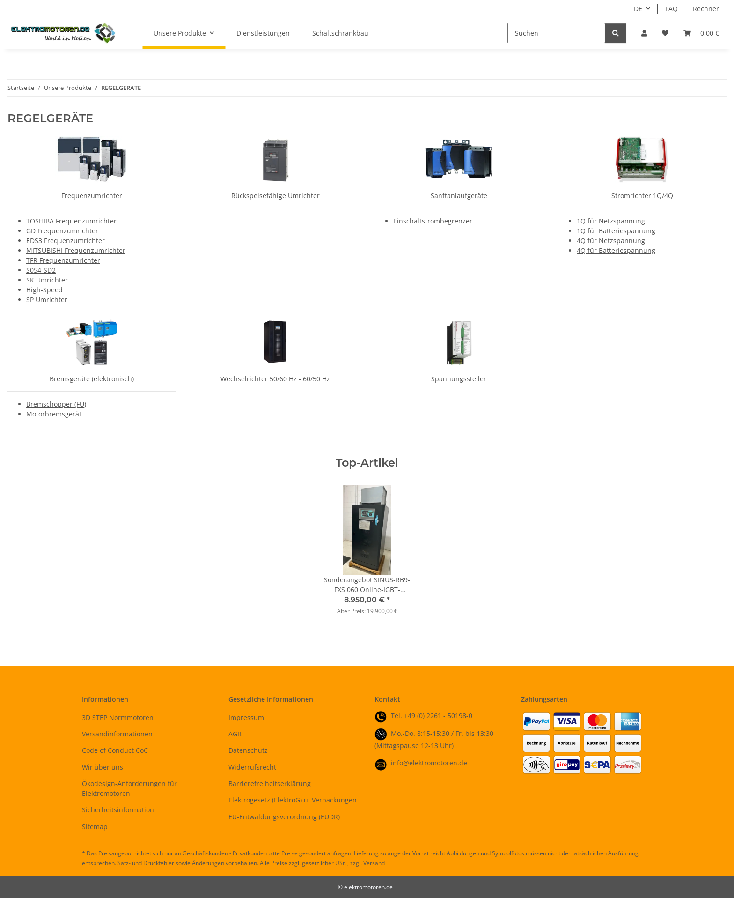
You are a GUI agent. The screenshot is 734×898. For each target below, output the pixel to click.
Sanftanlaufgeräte (459, 195)
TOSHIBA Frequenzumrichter (71, 220)
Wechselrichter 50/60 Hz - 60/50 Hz (275, 378)
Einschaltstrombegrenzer (432, 220)
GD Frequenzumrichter (62, 230)
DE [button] (638, 8)
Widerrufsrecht (252, 767)
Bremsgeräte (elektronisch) (92, 378)
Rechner (706, 8)
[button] (644, 33)
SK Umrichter (47, 279)
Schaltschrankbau (340, 33)
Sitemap (95, 826)
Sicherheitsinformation (118, 809)
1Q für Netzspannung (611, 220)
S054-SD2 (41, 270)
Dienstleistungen (263, 33)
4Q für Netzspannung (611, 240)
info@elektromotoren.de (429, 762)
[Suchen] (556, 33)
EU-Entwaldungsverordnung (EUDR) (284, 816)
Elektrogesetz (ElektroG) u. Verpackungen (292, 799)
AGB (235, 733)
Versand (374, 863)
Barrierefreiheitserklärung (269, 783)
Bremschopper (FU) (56, 404)
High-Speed (44, 289)
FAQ (671, 8)
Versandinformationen (117, 733)
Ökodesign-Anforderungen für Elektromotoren (129, 788)
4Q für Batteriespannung (616, 250)
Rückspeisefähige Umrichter (275, 195)
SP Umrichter (46, 299)
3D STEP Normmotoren (118, 717)
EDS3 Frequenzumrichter (65, 240)
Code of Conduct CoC (115, 750)
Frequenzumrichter (91, 195)
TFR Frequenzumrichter (63, 260)
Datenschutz (248, 750)
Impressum (246, 717)
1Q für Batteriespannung (616, 230)
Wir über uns (102, 767)
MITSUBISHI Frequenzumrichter (75, 250)
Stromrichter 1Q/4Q (642, 195)
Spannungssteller (458, 378)
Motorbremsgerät (53, 413)
